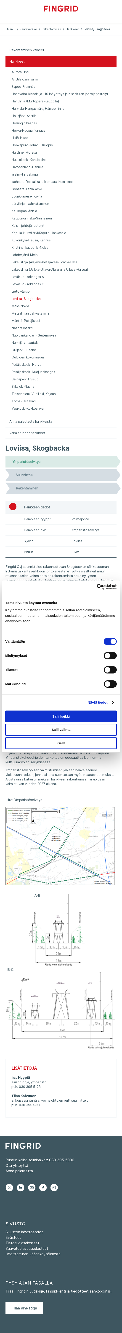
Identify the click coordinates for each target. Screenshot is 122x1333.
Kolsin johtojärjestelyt (28, 225)
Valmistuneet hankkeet (27, 433)
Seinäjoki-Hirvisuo (25, 379)
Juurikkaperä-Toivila (27, 196)
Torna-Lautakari (24, 401)
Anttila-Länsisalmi (25, 79)
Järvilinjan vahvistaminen (30, 204)
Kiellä (61, 743)
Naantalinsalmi (22, 328)
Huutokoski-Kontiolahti (29, 160)
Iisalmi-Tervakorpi (25, 174)
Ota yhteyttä (16, 1165)
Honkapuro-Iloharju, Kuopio (32, 145)
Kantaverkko (28, 29)
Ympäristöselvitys (28, 800)
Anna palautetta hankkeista (30, 421)
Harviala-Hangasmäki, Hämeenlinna (38, 108)
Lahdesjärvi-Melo (25, 255)
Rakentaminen (51, 29)
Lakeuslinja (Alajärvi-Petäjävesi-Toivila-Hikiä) (45, 262)
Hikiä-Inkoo (20, 138)
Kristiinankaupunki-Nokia (30, 247)
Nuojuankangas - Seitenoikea (34, 335)
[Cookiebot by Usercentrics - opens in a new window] (97, 587)
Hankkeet (72, 29)
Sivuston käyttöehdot (24, 1232)
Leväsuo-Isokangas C (28, 284)
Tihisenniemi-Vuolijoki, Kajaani (34, 394)
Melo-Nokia (20, 306)
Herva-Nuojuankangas (28, 130)
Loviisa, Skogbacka (26, 299)
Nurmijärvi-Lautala (25, 343)
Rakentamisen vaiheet (26, 50)
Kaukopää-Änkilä (24, 211)
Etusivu (10, 29)
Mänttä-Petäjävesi (26, 321)
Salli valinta (61, 730)
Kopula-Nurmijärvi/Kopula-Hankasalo (39, 233)
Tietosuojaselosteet (22, 1243)
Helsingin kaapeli (24, 123)
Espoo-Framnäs (23, 86)
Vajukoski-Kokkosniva (28, 408)
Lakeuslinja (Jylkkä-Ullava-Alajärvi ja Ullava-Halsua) (50, 269)
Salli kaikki (61, 716)
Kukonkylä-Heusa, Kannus (31, 240)
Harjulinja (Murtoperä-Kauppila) (35, 101)
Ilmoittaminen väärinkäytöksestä (33, 1254)
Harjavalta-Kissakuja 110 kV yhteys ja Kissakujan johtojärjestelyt (60, 94)
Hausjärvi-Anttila (24, 116)
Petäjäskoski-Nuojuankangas (33, 372)
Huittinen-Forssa (24, 152)
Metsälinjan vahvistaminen (31, 313)
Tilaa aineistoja (24, 1308)
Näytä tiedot (98, 702)
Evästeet (13, 1237)
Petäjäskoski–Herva (26, 364)
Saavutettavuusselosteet (26, 1248)
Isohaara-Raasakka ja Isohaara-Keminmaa (43, 182)
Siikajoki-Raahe (23, 386)
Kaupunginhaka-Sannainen (32, 218)
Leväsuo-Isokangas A (28, 277)
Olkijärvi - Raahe (24, 350)
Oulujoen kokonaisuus (28, 357)
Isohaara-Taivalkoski (27, 189)
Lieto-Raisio (21, 291)
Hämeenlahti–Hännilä (27, 167)
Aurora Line (20, 72)
